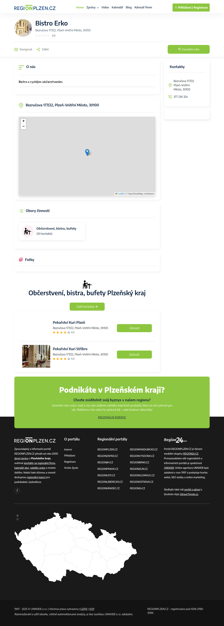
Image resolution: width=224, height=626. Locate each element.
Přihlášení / (183, 7)
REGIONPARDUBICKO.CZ (144, 449)
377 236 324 (181, 96)
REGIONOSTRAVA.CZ (141, 481)
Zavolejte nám (188, 49)
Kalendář (117, 7)
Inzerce (68, 449)
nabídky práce (38, 467)
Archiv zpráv (71, 467)
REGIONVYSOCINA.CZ (142, 455)
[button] (87, 152)
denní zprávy (21, 458)
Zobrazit (134, 328)
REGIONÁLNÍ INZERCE (112, 417)
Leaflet (119, 194)
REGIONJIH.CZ (105, 462)
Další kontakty (87, 306)
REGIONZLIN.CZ (139, 468)
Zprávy (92, 7)
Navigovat (23, 49)
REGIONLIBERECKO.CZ (110, 481)
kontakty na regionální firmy (39, 463)
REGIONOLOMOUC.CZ (142, 475)
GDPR (83, 608)
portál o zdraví (192, 489)
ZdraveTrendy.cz (189, 494)
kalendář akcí (21, 467)
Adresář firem (143, 7)
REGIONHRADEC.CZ (108, 488)
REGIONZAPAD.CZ (107, 455)
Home (80, 7)
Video (105, 7)
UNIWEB (169, 467)
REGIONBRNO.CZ (139, 462)
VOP (91, 608)
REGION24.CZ (137, 488)
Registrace (201, 7)
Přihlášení (69, 455)
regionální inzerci (36, 477)
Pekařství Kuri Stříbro (70, 348)
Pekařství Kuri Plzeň (69, 322)
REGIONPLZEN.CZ (107, 449)
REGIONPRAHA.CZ (107, 468)
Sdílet (43, 49)
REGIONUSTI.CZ (106, 475)
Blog (129, 7)
